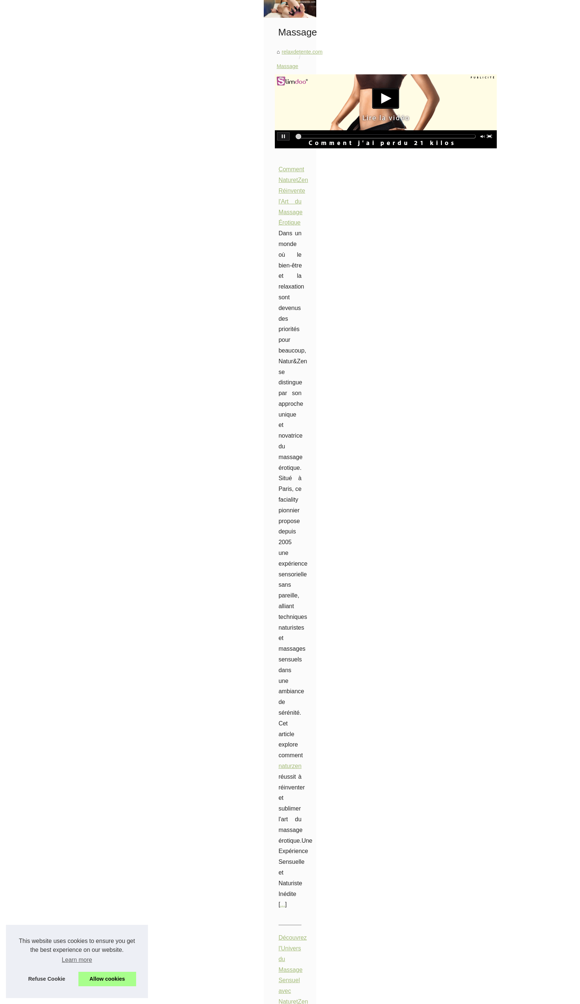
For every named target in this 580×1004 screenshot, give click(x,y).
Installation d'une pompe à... (110, 874)
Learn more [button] (77, 960)
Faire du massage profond (260, 820)
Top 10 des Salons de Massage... (116, 758)
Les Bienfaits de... (98, 558)
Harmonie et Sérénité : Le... (109, 425)
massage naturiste (216, 659)
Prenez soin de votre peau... (110, 624)
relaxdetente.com (206, 199)
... (206, 356)
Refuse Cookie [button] (46, 979)
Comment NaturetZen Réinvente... (117, 725)
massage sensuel (215, 400)
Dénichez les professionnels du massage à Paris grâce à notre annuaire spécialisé (326, 769)
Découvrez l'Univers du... (106, 741)
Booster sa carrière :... (103, 442)
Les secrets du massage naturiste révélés (278, 782)
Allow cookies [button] (107, 979)
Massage (244, 199)
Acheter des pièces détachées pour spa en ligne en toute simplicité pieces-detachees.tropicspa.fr (344, 807)
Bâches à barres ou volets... (110, 524)
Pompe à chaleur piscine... (108, 857)
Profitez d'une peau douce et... (113, 508)
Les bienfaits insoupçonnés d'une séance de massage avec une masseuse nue (322, 756)
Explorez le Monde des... (106, 774)
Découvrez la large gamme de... (115, 458)
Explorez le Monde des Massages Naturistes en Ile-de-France (264, 562)
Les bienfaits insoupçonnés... (111, 807)
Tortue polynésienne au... (107, 657)
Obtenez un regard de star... (110, 607)
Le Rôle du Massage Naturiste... (115, 791)
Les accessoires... (98, 475)
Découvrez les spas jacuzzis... (113, 691)
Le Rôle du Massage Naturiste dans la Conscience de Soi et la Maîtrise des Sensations (297, 649)
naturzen (241, 345)
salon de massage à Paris (275, 508)
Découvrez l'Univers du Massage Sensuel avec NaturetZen (260, 389)
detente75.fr (351, 594)
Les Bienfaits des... (99, 591)
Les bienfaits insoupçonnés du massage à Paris (285, 744)
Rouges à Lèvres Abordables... (113, 574)
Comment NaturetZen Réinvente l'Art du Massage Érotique (260, 303)
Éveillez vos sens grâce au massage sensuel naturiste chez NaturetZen (313, 794)
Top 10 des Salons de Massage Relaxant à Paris (246, 475)
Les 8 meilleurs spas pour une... (115, 640)
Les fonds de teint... (100, 491)
